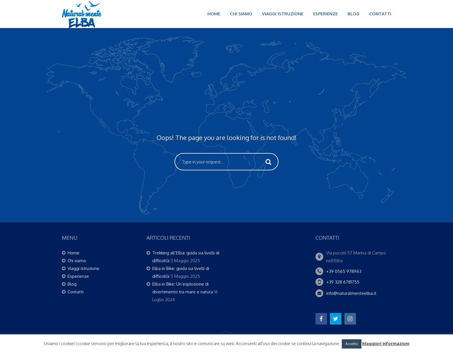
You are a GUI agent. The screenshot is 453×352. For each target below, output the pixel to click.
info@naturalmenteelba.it (351, 293)
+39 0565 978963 (343, 271)
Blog (353, 13)
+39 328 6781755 (342, 282)
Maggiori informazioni (385, 343)
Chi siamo (241, 13)
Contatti (380, 13)
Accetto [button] (351, 343)
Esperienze (325, 13)
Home (213, 13)
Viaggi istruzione (282, 13)
